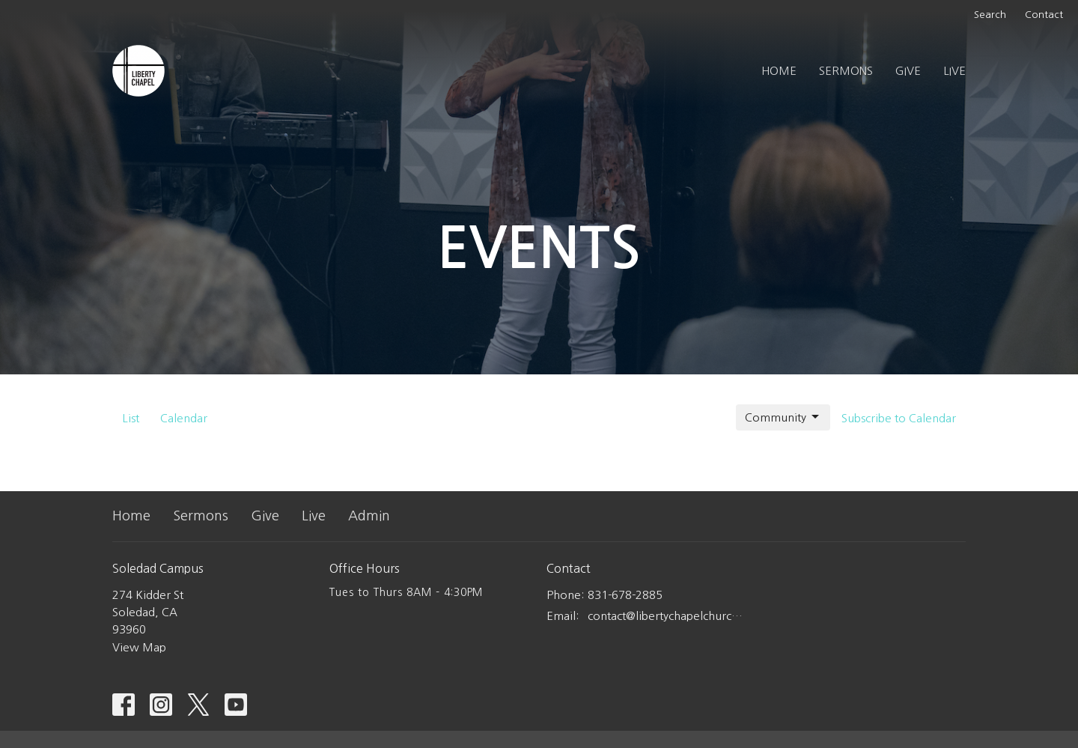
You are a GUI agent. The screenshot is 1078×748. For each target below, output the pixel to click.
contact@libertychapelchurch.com (668, 615)
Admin (369, 516)
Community (783, 417)
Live (954, 70)
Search (990, 14)
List (130, 418)
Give (908, 70)
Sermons (846, 70)
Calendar (183, 418)
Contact (1044, 14)
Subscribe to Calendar (898, 418)
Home (779, 70)
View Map (139, 647)
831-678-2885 (625, 594)
